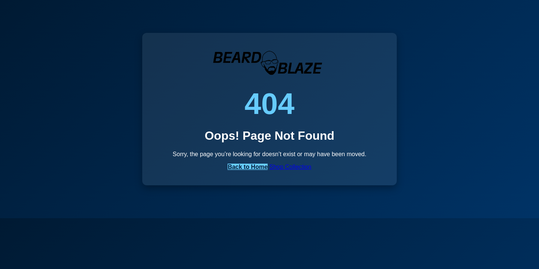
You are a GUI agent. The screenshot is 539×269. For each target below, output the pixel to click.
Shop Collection (290, 167)
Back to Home (248, 167)
